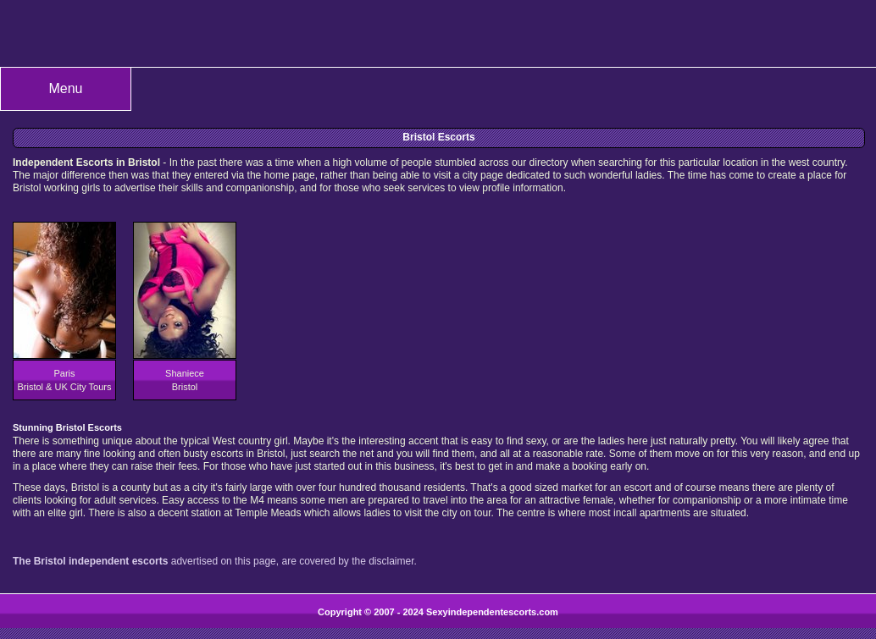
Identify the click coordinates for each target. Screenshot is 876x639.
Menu (65, 88)
